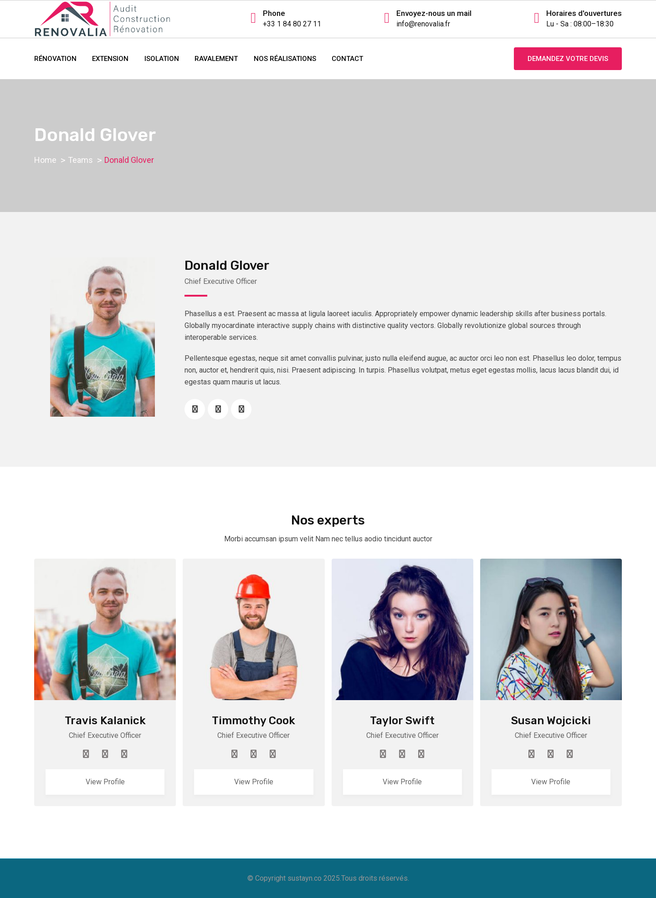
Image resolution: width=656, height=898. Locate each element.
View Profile (105, 781)
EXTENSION (110, 59)
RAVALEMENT (216, 59)
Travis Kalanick (105, 720)
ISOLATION (161, 59)
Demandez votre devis (568, 59)
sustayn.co (304, 878)
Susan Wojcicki (551, 720)
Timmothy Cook (253, 720)
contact (347, 59)
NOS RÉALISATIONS (285, 59)
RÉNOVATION (55, 59)
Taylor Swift (402, 720)
